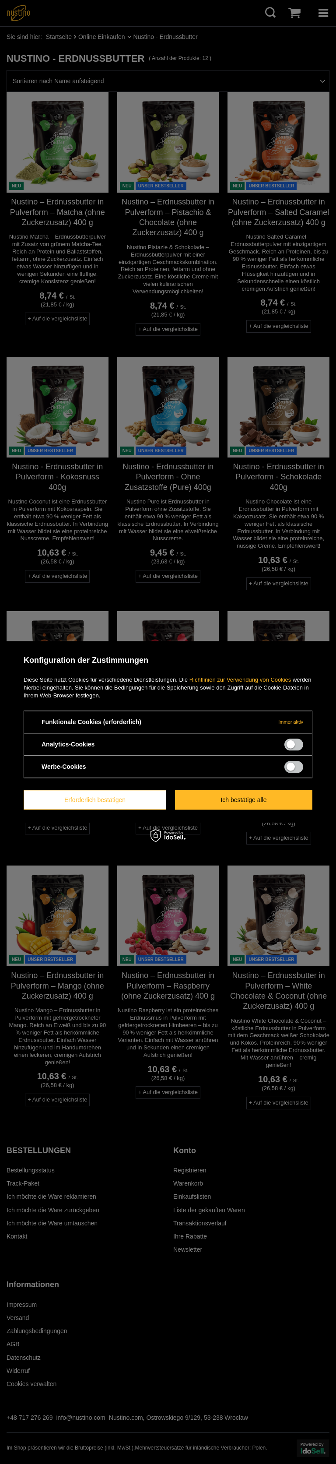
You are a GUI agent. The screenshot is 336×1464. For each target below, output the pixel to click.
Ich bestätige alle (243, 799)
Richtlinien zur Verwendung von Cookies (240, 679)
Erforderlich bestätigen (95, 799)
